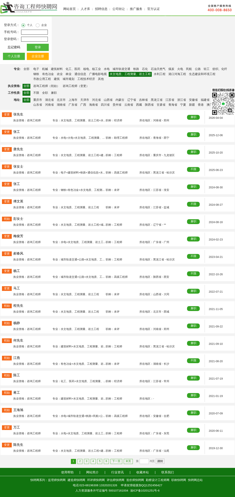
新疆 (192, 104)
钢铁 (36, 74)
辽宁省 (131, 100)
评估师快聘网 (115, 480)
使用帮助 (67, 472)
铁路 (136, 69)
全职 (45, 93)
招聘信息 (101, 9)
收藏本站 (142, 472)
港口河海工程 (177, 74)
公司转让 (118, 9)
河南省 (49, 104)
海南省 (93, 104)
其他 (101, 79)
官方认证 (153, 9)
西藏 (139, 104)
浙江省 (181, 100)
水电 (107, 69)
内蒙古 (120, 100)
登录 (38, 47)
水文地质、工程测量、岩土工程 (130, 74)
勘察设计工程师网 (157, 480)
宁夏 (183, 104)
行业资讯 (117, 472)
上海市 (73, 100)
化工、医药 (73, 69)
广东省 (73, 104)
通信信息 (80, 74)
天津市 (84, 100)
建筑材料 (57, 69)
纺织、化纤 (219, 69)
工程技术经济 (86, 79)
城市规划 (68, 79)
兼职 (54, 93)
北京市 (61, 100)
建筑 (57, 79)
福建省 (205, 100)
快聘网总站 (195, 480)
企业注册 (38, 56)
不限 (36, 93)
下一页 (116, 461)
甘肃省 (161, 104)
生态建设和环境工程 (202, 74)
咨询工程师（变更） (76, 86)
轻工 (207, 69)
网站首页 (69, 9)
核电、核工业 (92, 69)
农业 (60, 74)
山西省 (108, 100)
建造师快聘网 (76, 480)
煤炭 (171, 69)
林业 (68, 74)
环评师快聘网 (96, 480)
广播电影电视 (98, 74)
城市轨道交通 (121, 69)
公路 (198, 69)
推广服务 (136, 9)
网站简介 (92, 472)
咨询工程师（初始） (46, 86)
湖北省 (49, 100)
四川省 (105, 104)
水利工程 (159, 74)
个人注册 (14, 56)
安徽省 (193, 100)
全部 (26, 69)
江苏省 (169, 100)
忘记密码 (14, 47)
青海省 (172, 104)
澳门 (209, 104)
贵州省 (117, 104)
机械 (45, 69)
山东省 (37, 104)
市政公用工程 (42, 79)
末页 (128, 461)
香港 (201, 104)
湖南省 (61, 104)
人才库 (85, 9)
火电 (180, 69)
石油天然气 (158, 69)
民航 (189, 69)
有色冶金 (48, 74)
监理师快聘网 (57, 480)
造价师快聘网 (135, 480)
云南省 (128, 104)
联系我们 (167, 472)
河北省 (96, 100)
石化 (145, 69)
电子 (36, 69)
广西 (83, 104)
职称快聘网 (178, 480)
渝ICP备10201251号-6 (145, 490)
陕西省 (149, 104)
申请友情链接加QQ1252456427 (141, 485)
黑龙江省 (157, 100)
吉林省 (143, 100)
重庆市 (37, 100)
